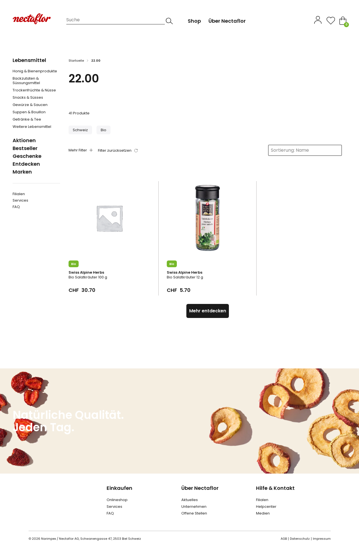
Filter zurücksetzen (115, 150)
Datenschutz (300, 538)
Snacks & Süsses (28, 97)
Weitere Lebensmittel (32, 126)
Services (20, 200)
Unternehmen (194, 506)
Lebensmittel (29, 60)
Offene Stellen (194, 513)
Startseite (76, 60)
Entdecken (26, 163)
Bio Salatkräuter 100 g (88, 277)
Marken (22, 171)
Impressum (322, 538)
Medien (263, 513)
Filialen (19, 194)
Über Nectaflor (200, 488)
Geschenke (27, 156)
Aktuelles (189, 499)
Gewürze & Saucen (30, 105)
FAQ (16, 206)
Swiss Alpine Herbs (86, 272)
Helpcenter (266, 506)
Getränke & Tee (27, 119)
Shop (194, 20)
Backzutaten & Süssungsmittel (26, 80)
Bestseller (25, 148)
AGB (284, 538)
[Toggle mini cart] (342, 21)
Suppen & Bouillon (29, 112)
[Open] (331, 20)
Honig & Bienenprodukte (35, 71)
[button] (80, 130)
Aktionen (24, 140)
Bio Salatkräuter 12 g (185, 277)
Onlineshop (117, 499)
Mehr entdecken (207, 311)
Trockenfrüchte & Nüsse (34, 90)
